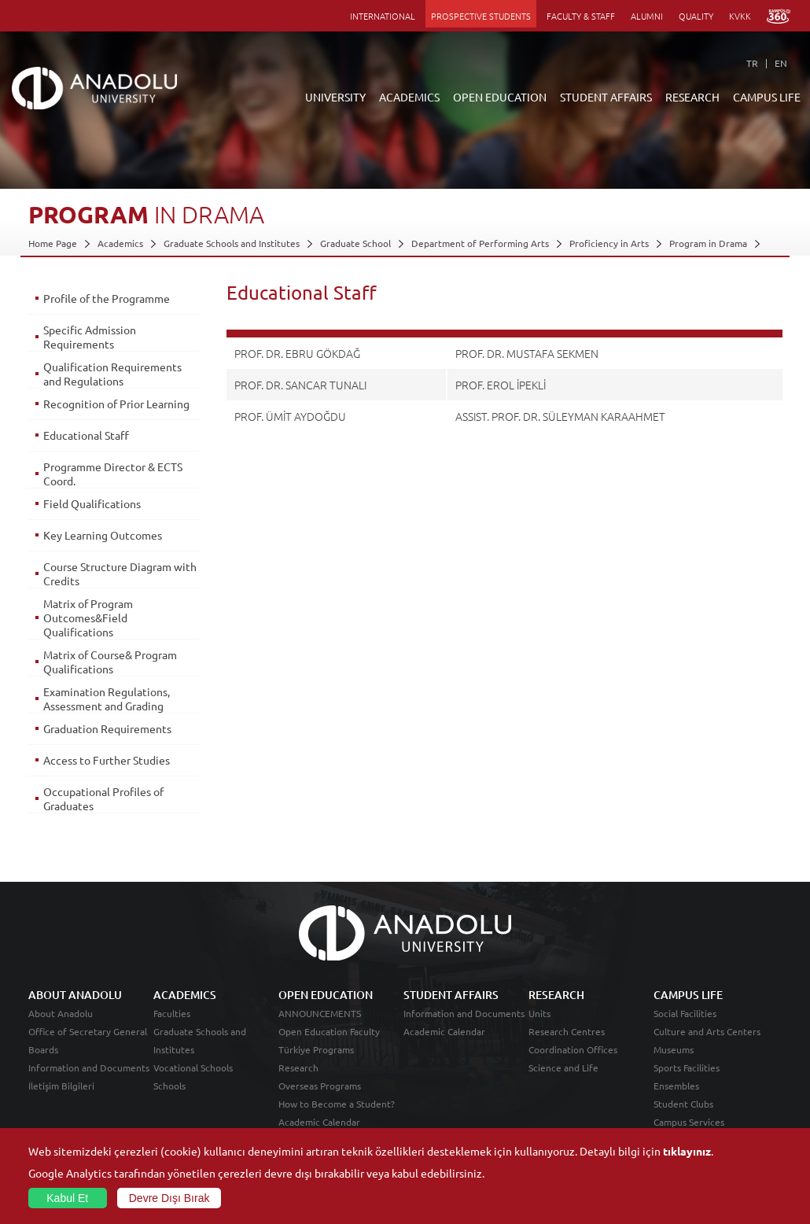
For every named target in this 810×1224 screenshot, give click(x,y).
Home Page (52, 243)
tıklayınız (687, 1151)
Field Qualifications (92, 503)
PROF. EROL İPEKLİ (500, 385)
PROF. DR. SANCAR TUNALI (300, 385)
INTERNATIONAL (382, 15)
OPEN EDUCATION (500, 97)
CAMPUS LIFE (767, 97)
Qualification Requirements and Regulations (112, 373)
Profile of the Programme (106, 298)
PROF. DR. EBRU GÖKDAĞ (297, 353)
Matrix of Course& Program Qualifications (110, 661)
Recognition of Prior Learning (116, 403)
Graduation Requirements (107, 728)
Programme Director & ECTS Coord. (112, 473)
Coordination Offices (572, 1049)
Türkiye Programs (316, 1049)
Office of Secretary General (87, 1031)
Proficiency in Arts (609, 243)
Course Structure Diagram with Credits (120, 573)
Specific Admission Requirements (89, 337)
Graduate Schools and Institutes (232, 243)
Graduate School (355, 243)
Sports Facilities (687, 1067)
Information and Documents (88, 1067)
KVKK (740, 15)
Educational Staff (86, 435)
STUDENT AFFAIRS (606, 97)
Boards (43, 1049)
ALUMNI (647, 15)
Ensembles (676, 1085)
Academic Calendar (319, 1121)
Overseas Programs (319, 1085)
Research (298, 1067)
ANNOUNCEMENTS (319, 1013)
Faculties (171, 1013)
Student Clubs (683, 1103)
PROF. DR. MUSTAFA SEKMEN (526, 353)
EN (781, 63)
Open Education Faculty (329, 1031)
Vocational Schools (193, 1067)
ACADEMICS (409, 97)
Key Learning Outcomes (102, 535)
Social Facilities (685, 1013)
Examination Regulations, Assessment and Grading (106, 698)
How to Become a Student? (336, 1103)
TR (752, 63)
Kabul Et (67, 1198)
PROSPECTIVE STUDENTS (481, 15)
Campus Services (689, 1121)
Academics (120, 243)
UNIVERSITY (335, 97)
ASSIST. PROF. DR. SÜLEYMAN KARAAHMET (560, 416)
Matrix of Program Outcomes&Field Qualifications (88, 617)
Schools (169, 1085)
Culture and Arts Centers (707, 1031)
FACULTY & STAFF (581, 15)
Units (539, 1013)
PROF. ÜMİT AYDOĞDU (290, 416)
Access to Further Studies (106, 760)
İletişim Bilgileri (61, 1085)
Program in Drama (708, 243)
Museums (674, 1049)
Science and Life (563, 1067)
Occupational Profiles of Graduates (103, 798)
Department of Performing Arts (480, 243)
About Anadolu (60, 1013)
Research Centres (566, 1031)
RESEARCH (692, 97)
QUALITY (696, 15)
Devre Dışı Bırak (169, 1198)
